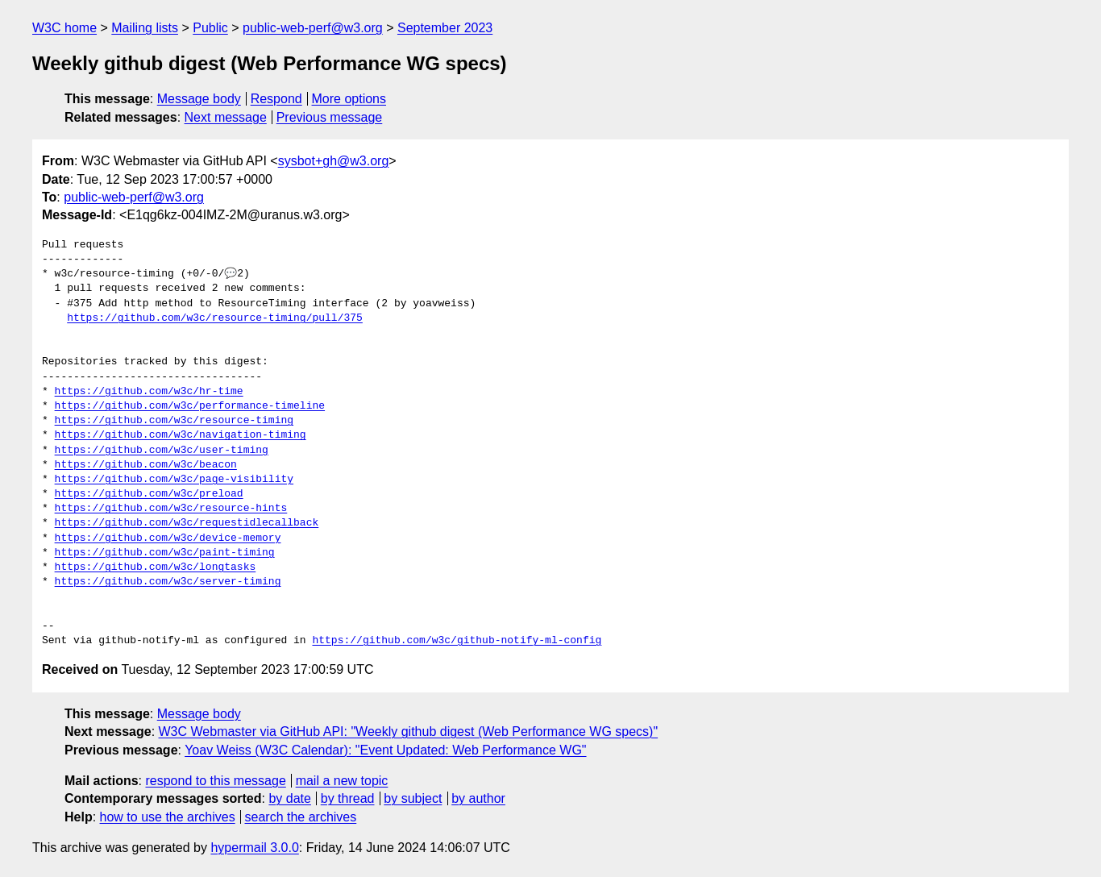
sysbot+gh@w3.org (333, 161)
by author (478, 798)
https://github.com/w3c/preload (149, 494)
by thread (348, 798)
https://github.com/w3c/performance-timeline (190, 406)
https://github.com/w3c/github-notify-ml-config (456, 641)
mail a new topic (342, 781)
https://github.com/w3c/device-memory (168, 538)
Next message (226, 117)
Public (210, 28)
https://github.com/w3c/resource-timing (174, 421)
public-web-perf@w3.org (313, 28)
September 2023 (444, 28)
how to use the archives (167, 817)
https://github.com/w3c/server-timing (168, 582)
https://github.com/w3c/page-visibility (174, 479)
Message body (199, 99)
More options (349, 99)
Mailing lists (144, 28)
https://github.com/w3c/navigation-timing (180, 435)
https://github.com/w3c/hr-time (149, 391)
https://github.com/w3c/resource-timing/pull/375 (215, 318)
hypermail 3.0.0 (254, 847)
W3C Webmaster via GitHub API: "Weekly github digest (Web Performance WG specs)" (409, 731)
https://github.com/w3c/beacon (146, 465)
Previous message (329, 117)
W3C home (64, 28)
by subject (413, 798)
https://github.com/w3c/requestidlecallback (187, 523)
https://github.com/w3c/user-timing (161, 450)
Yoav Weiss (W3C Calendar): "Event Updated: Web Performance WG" (385, 750)
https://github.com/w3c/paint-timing (165, 553)
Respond (276, 99)
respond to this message (215, 781)
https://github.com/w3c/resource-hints (171, 508)
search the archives (301, 817)
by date (289, 798)
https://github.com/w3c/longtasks (155, 567)
